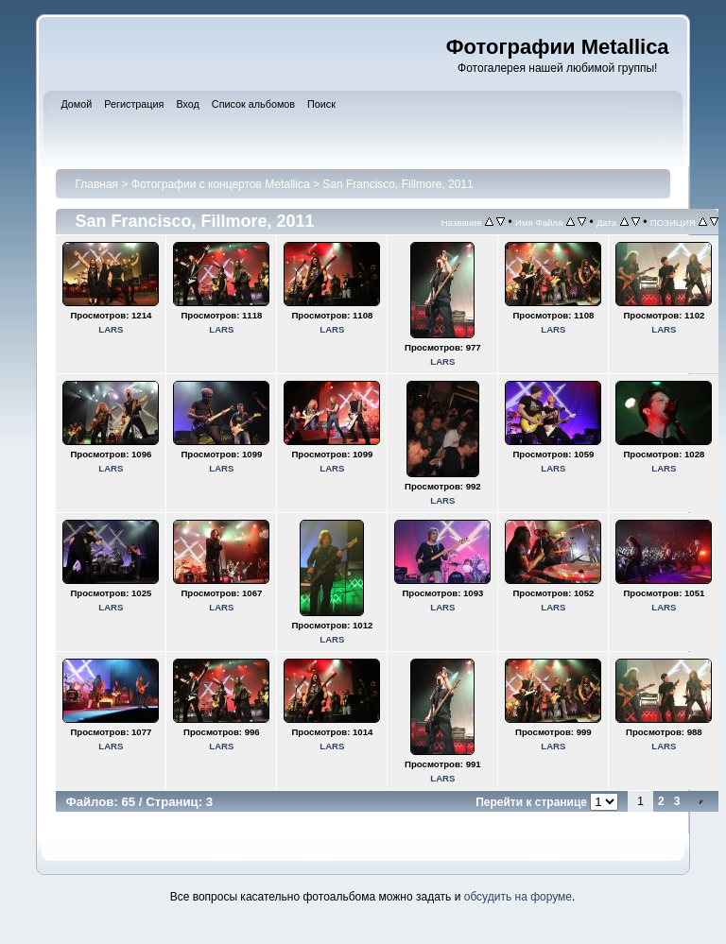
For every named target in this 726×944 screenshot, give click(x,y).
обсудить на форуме (518, 896)
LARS (110, 329)
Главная (96, 184)
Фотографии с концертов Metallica (220, 184)
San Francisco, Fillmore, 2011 (397, 184)
